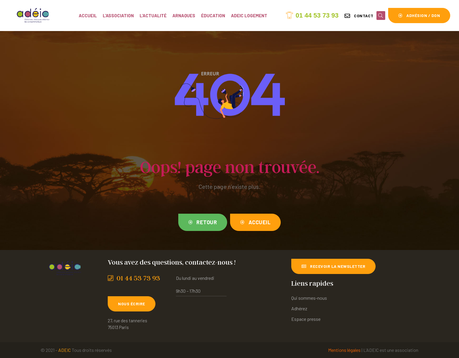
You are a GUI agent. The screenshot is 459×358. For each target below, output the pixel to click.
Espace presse (306, 319)
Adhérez (299, 308)
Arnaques (183, 15)
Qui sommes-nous (309, 298)
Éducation (213, 15)
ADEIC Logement (249, 15)
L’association (118, 15)
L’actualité (153, 15)
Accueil (88, 15)
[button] (359, 15)
